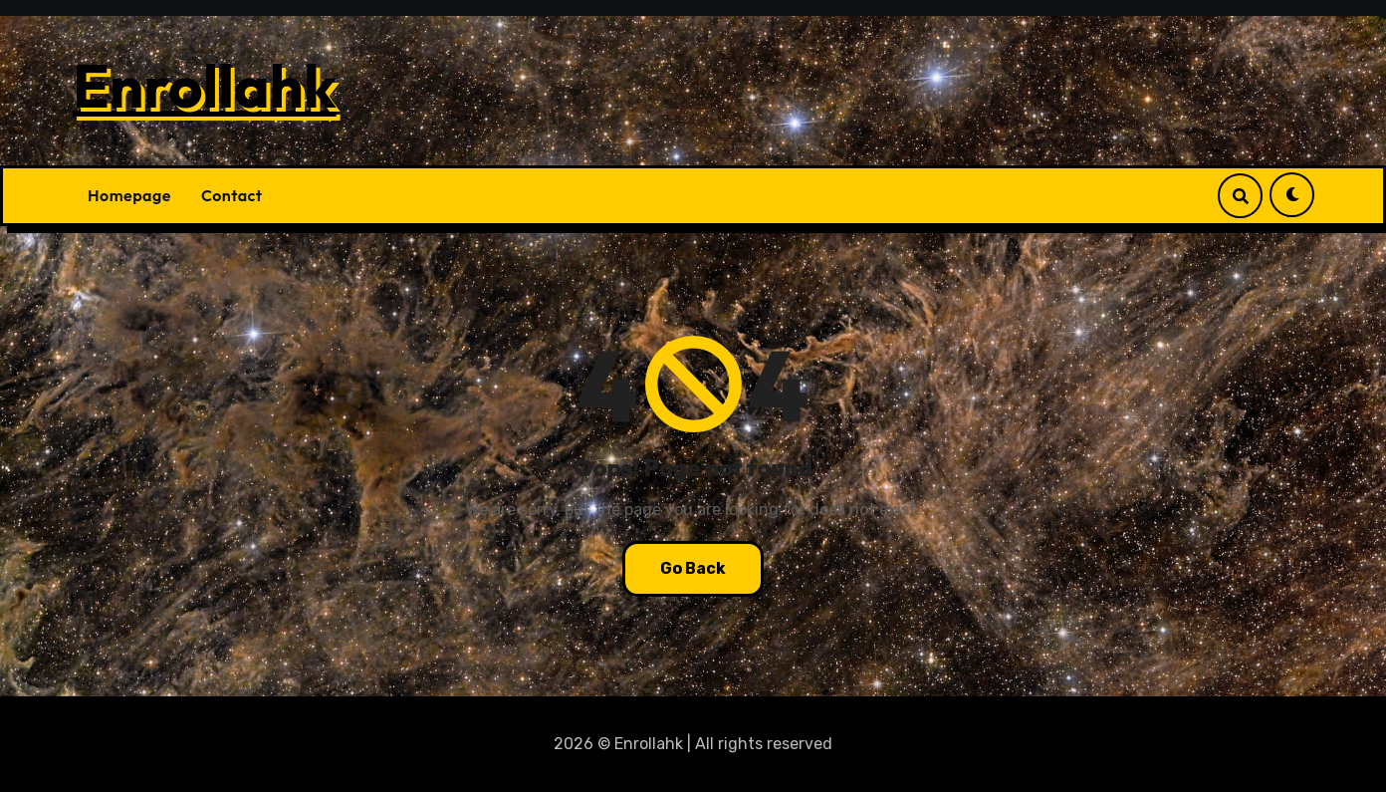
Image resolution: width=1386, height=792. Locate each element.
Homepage (129, 195)
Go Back (693, 568)
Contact (232, 195)
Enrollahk (205, 86)
